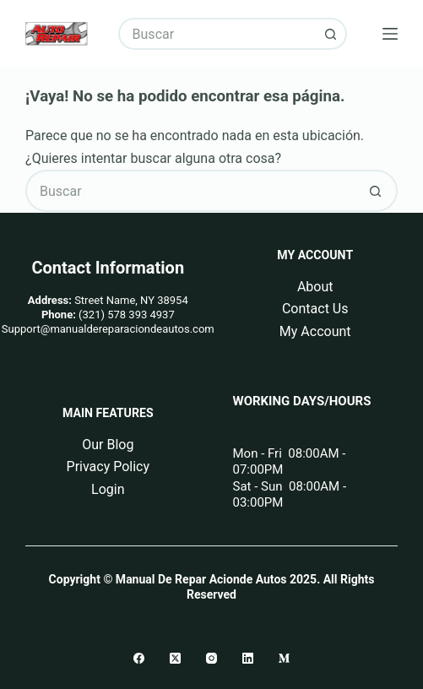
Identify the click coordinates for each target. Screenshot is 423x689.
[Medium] (284, 658)
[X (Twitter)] (175, 658)
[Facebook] (138, 658)
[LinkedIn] (247, 658)
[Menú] (390, 33)
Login (107, 489)
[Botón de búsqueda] (331, 34)
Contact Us (315, 309)
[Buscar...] (217, 34)
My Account (315, 331)
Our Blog (107, 445)
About (315, 287)
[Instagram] (211, 658)
